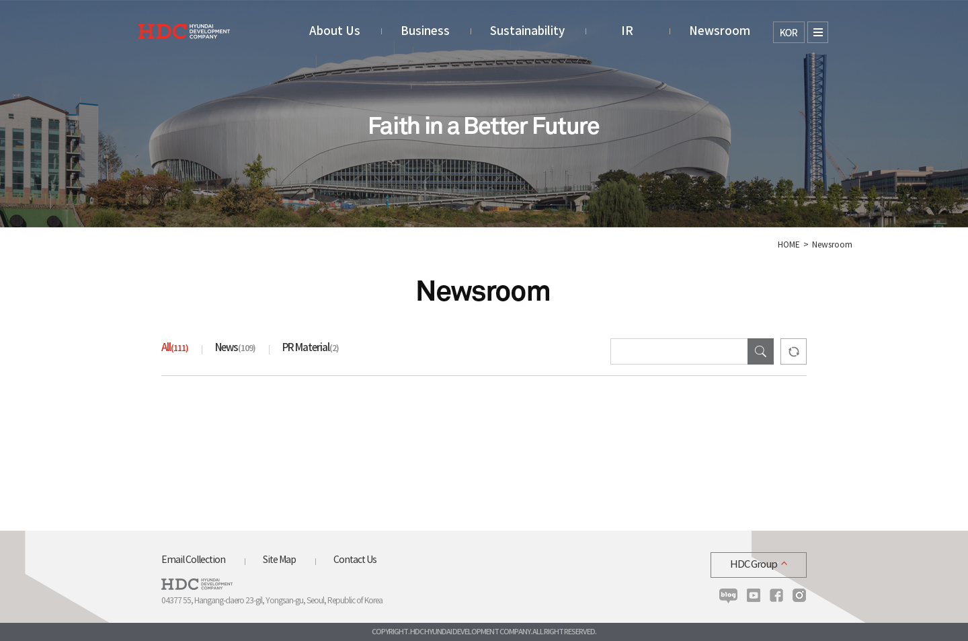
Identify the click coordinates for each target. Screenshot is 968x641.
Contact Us (354, 560)
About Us (334, 31)
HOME (789, 245)
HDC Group (753, 564)
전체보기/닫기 (817, 32)
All (174, 348)
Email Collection (193, 560)
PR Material (310, 348)
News (235, 348)
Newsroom (719, 31)
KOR (789, 32)
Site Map (279, 560)
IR (627, 31)
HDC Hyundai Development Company (197, 584)
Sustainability (527, 31)
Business (425, 31)
